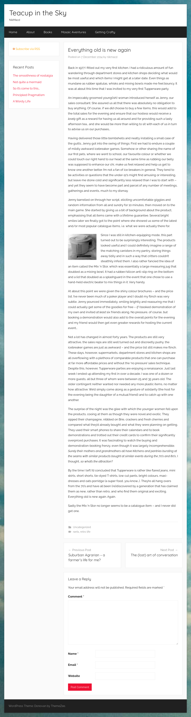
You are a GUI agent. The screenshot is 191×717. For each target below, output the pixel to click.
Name (73, 653)
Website (74, 676)
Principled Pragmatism (29, 95)
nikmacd (112, 57)
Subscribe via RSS (28, 49)
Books (48, 32)
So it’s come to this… (26, 88)
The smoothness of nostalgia (33, 75)
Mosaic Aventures (73, 32)
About (30, 32)
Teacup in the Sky (38, 12)
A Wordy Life (22, 101)
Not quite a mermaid (27, 82)
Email (73, 665)
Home (13, 32)
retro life (85, 531)
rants (76, 531)
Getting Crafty (105, 32)
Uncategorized (82, 527)
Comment (76, 596)
